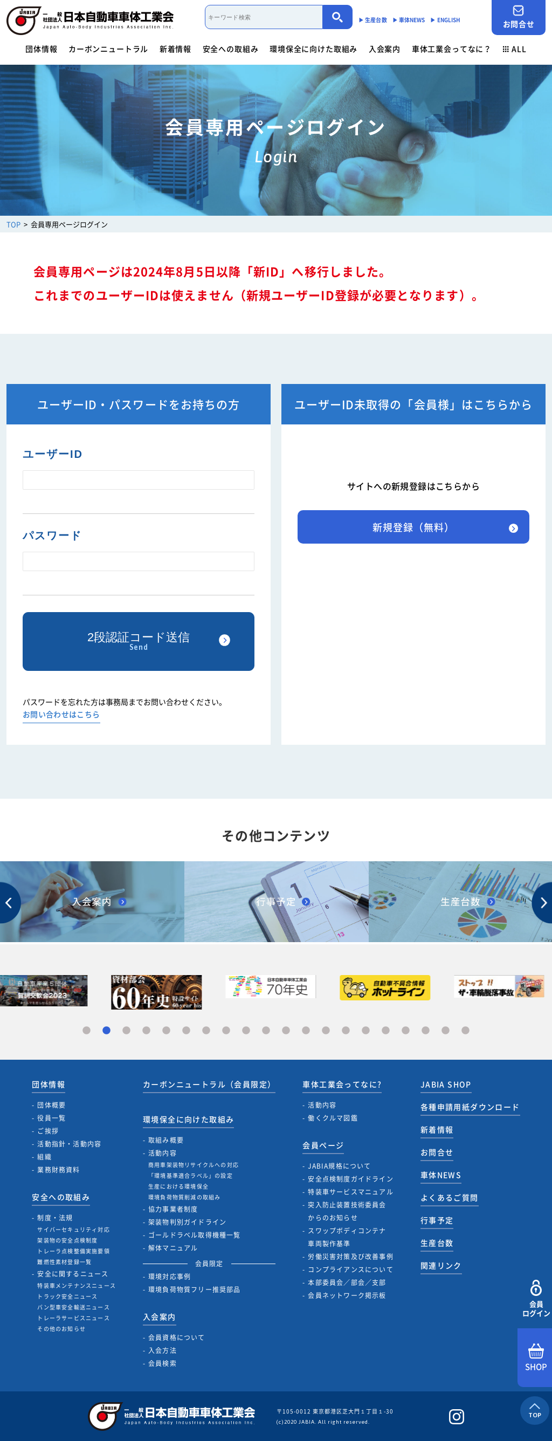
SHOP (536, 1358)
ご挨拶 (48, 1131)
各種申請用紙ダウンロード (470, 1106)
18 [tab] (425, 1030)
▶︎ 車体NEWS (408, 20)
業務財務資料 (58, 1170)
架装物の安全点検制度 (67, 1240)
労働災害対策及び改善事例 (350, 1256)
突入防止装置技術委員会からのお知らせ (347, 1211)
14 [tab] (345, 1030)
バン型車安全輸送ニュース (73, 1307)
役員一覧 (51, 1118)
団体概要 (51, 1105)
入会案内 (385, 48)
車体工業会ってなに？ (452, 48)
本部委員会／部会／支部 (347, 1282)
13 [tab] (325, 1030)
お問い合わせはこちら (61, 714)
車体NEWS (440, 1174)
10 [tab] (266, 1030)
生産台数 (437, 1242)
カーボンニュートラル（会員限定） (209, 1084)
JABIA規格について (339, 1166)
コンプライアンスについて (350, 1269)
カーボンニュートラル (108, 48)
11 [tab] (286, 1030)
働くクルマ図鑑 (332, 1118)
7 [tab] (206, 1030)
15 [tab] (365, 1030)
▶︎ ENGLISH (445, 20)
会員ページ (323, 1145)
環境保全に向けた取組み (313, 48)
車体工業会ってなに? (342, 1084)
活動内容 (162, 1153)
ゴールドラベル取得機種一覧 (194, 1235)
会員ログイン (536, 1299)
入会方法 (162, 1350)
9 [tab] (246, 1030)
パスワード (52, 535)
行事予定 (437, 1219)
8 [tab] (226, 1030)
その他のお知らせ (61, 1329)
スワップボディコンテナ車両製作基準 (347, 1237)
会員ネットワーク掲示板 (347, 1295)
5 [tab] (166, 1030)
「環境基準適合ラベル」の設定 (190, 1175)
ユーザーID (53, 454)
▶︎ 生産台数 (372, 20)
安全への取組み (231, 48)
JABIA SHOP (446, 1084)
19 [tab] (445, 1030)
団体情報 (41, 48)
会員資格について (176, 1337)
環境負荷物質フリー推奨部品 (194, 1289)
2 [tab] (106, 1030)
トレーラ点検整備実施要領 (73, 1251)
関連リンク (441, 1265)
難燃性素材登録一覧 (64, 1262)
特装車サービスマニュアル (350, 1192)
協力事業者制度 (173, 1209)
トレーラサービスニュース (73, 1318)
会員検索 (162, 1363)
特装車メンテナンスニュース (76, 1285)
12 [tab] (305, 1030)
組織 (44, 1157)
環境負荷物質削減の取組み (184, 1197)
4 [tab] (146, 1030)
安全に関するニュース (72, 1274)
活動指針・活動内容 (69, 1144)
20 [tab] (465, 1030)
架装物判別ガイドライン (187, 1222)
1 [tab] (86, 1030)
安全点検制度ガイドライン (350, 1179)
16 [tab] (385, 1030)
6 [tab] (186, 1030)
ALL (515, 48)
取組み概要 (166, 1140)
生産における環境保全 (178, 1186)
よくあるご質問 (449, 1197)
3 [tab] (126, 1030)
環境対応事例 (169, 1276)
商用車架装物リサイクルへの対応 (193, 1165)
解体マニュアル (173, 1248)
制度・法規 (55, 1218)
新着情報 (175, 48)
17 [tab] (405, 1030)
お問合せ (519, 17)
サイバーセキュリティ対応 (73, 1229)
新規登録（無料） (413, 527)
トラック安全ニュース (67, 1296)
